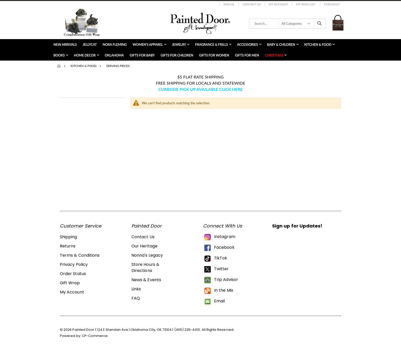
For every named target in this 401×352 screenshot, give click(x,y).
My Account (278, 4)
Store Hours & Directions (145, 268)
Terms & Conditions (79, 255)
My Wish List (305, 4)
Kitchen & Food (83, 65)
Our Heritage (144, 246)
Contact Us (252, 4)
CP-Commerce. (95, 335)
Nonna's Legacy (147, 255)
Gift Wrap (70, 283)
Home (59, 66)
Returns (67, 246)
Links (136, 289)
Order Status (73, 274)
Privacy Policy (74, 264)
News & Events (146, 280)
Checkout (332, 4)
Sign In (229, 4)
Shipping (68, 237)
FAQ (135, 298)
